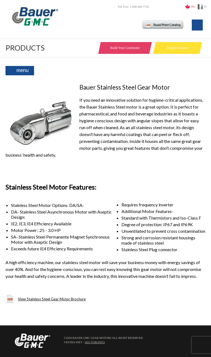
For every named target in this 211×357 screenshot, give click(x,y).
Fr (205, 6)
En (193, 6)
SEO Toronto (95, 342)
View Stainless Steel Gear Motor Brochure (52, 299)
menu (22, 70)
